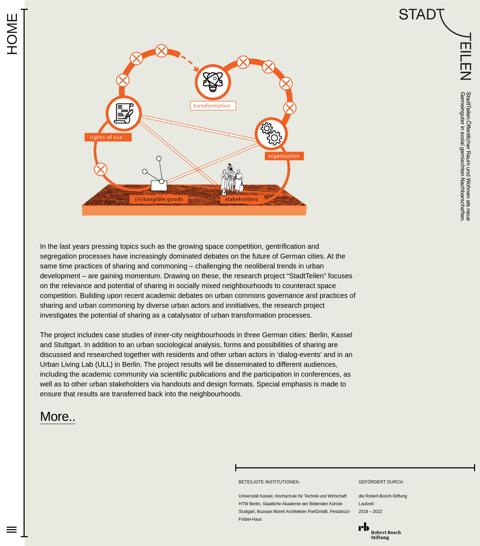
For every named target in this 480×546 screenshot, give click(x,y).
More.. (58, 416)
